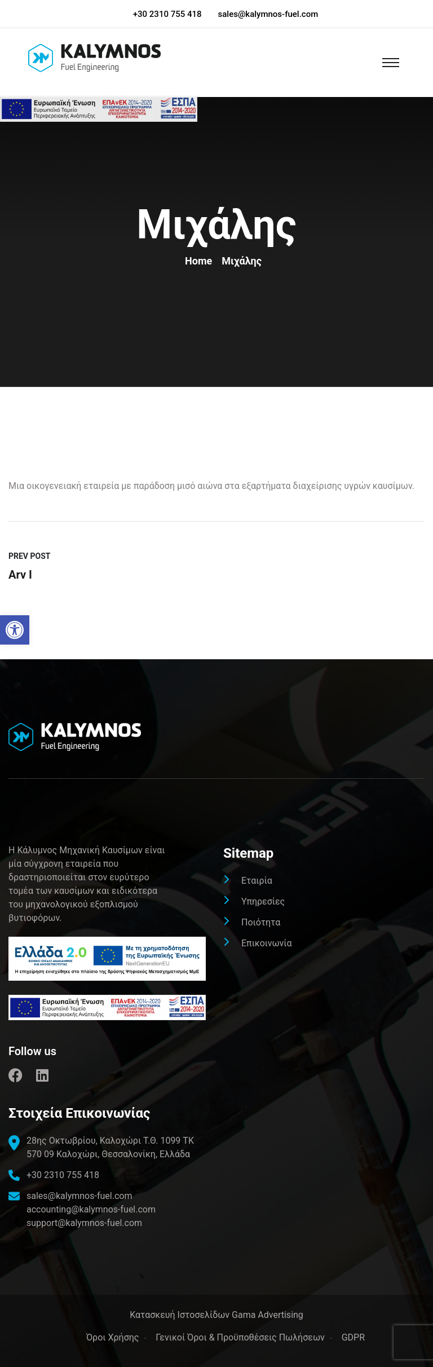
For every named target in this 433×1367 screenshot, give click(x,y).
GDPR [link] (353, 1337)
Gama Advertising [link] (267, 1314)
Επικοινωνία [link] (266, 943)
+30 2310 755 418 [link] (167, 14)
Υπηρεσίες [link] (263, 901)
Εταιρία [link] (256, 880)
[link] (14, 630)
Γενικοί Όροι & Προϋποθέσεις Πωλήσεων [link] (240, 1337)
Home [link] (201, 261)
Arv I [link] (20, 574)
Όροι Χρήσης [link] (112, 1337)
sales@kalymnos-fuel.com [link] (268, 14)
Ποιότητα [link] (260, 922)
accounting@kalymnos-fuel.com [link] (91, 1209)
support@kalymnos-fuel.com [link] (84, 1223)
